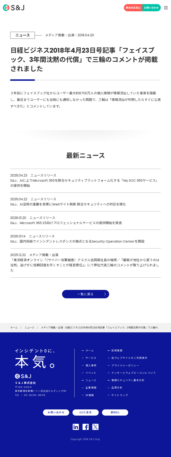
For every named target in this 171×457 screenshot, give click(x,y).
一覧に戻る (85, 294)
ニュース (29, 327)
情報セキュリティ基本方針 (128, 380)
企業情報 (91, 387)
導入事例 (91, 365)
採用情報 (116, 350)
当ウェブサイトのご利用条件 (129, 358)
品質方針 (116, 387)
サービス (91, 358)
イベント (91, 373)
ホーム (14, 327)
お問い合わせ (151, 7)
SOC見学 (85, 412)
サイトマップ (119, 395)
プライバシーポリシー (125, 365)
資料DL (115, 412)
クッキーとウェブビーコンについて (133, 373)
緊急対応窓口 (133, 7)
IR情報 (90, 395)
